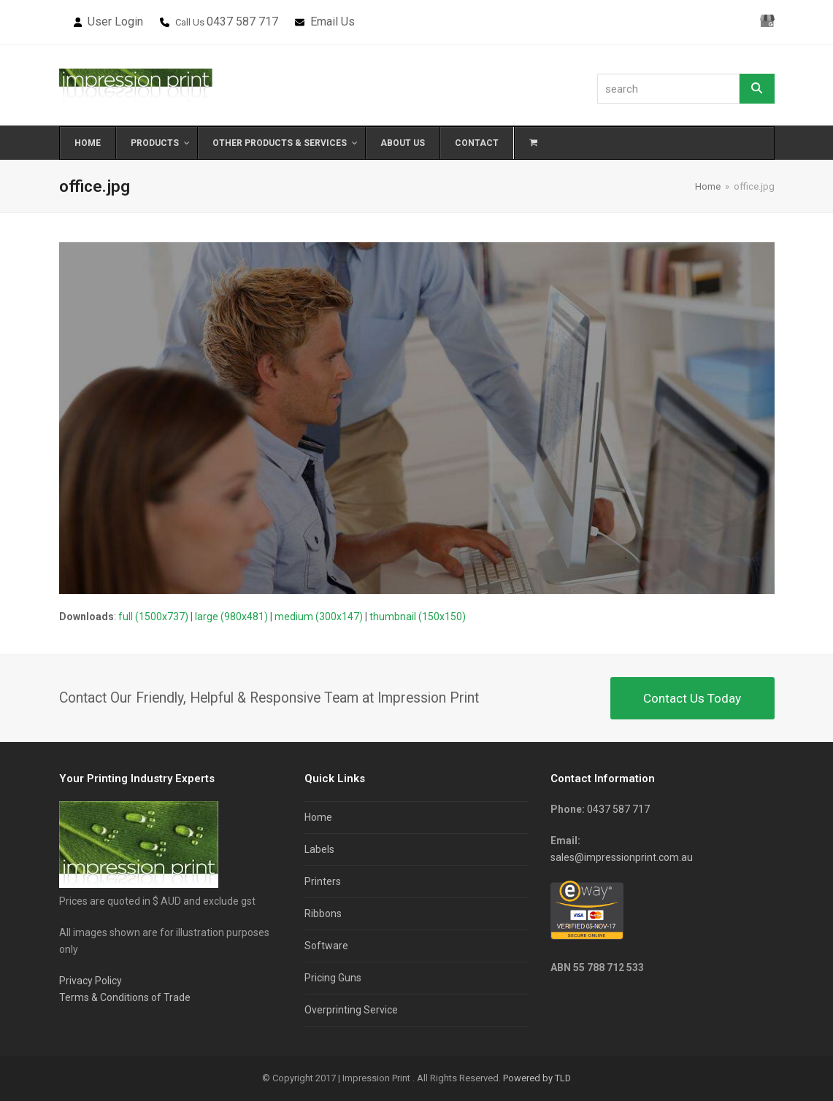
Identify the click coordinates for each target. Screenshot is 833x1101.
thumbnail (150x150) (417, 616)
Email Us (332, 21)
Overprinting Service (351, 1010)
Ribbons (323, 913)
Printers (322, 881)
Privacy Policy (90, 980)
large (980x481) (231, 616)
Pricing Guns (332, 978)
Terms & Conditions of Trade (125, 997)
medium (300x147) (319, 616)
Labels (319, 849)
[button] (533, 143)
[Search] (757, 89)
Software (326, 945)
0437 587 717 (242, 21)
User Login (115, 21)
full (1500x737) (153, 616)
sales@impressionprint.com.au (621, 857)
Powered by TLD (537, 1078)
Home (318, 817)
